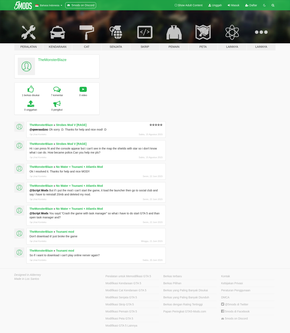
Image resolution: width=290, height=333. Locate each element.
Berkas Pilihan (172, 283)
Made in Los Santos (26, 278)
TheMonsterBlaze (52, 60)
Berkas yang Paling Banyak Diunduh (186, 297)
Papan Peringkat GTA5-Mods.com (184, 311)
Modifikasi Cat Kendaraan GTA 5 (126, 290)
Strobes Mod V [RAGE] (71, 125)
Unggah (215, 5)
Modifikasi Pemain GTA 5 (121, 311)
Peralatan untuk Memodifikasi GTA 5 (128, 276)
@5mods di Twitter (234, 304)
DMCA (225, 297)
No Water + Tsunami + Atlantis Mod (79, 166)
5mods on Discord (234, 318)
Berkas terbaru (172, 276)
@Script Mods (39, 190)
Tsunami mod (65, 231)
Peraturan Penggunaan (235, 290)
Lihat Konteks (38, 134)
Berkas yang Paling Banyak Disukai (185, 290)
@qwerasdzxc (39, 129)
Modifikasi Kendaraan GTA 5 (123, 283)
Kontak (225, 276)
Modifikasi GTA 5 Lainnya (121, 325)
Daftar (251, 5)
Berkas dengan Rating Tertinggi (183, 304)
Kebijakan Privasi (232, 283)
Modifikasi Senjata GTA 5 (121, 297)
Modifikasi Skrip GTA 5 (120, 304)
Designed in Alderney (27, 274)
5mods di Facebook (235, 311)
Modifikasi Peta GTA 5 (119, 318)
